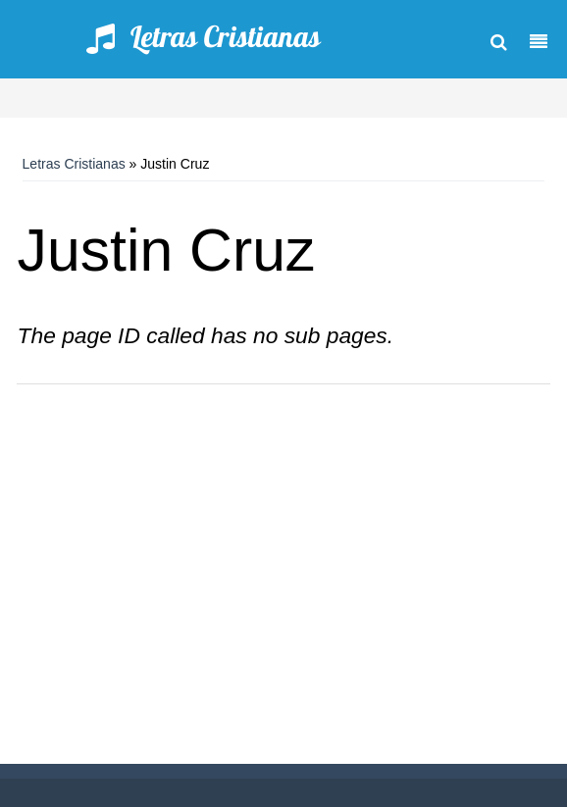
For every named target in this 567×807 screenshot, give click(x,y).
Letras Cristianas (74, 164)
